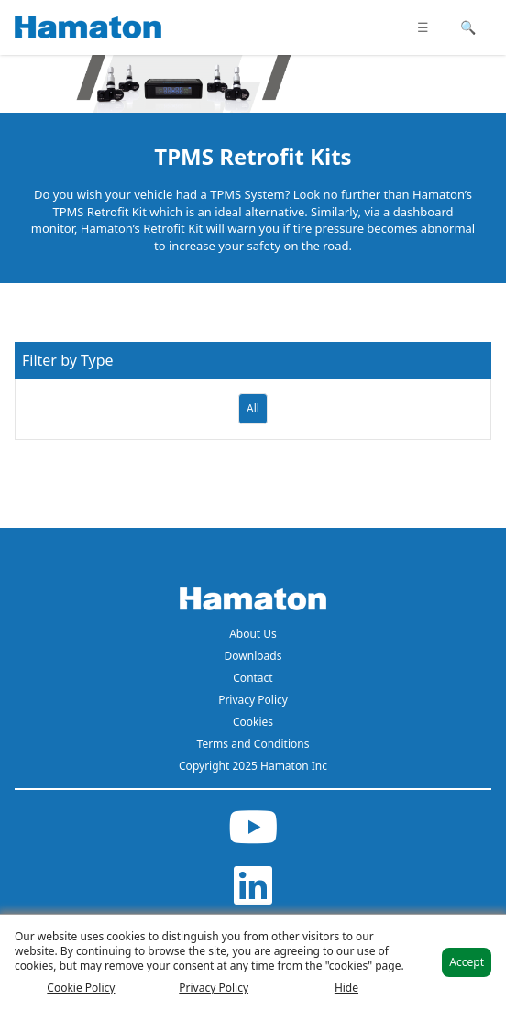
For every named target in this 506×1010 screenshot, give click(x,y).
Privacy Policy (253, 700)
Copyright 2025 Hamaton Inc (253, 766)
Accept (466, 962)
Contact (252, 678)
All (253, 408)
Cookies (253, 722)
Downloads (253, 656)
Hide (346, 988)
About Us (253, 634)
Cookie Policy (81, 988)
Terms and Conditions (253, 744)
